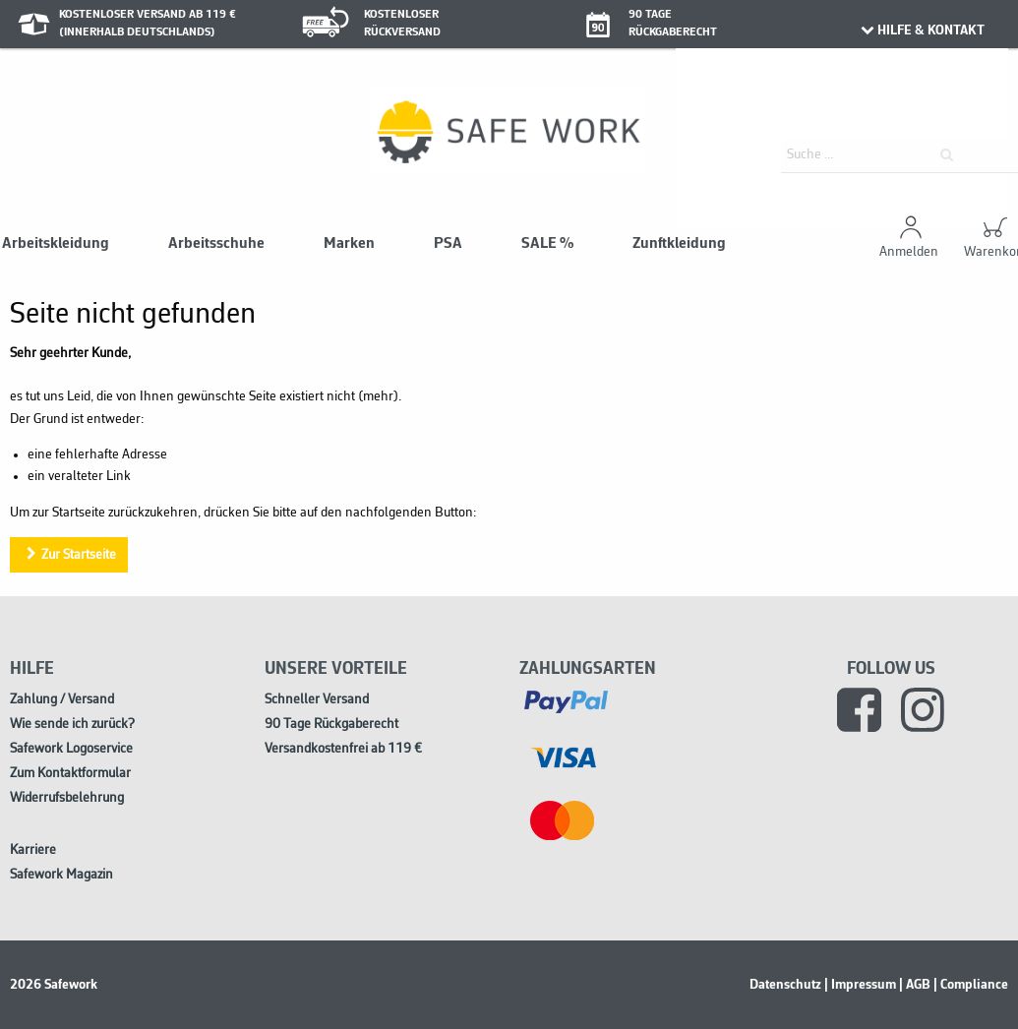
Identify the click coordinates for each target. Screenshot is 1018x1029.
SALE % (547, 244)
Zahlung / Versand (62, 700)
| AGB (914, 985)
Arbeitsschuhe (216, 244)
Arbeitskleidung (55, 244)
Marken (349, 244)
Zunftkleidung (679, 244)
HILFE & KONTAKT (922, 30)
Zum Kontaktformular (70, 773)
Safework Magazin (61, 875)
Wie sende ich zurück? (72, 724)
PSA (448, 244)
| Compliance (970, 985)
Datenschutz (785, 985)
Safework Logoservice (71, 749)
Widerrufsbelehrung (67, 798)
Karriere (33, 850)
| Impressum (860, 985)
